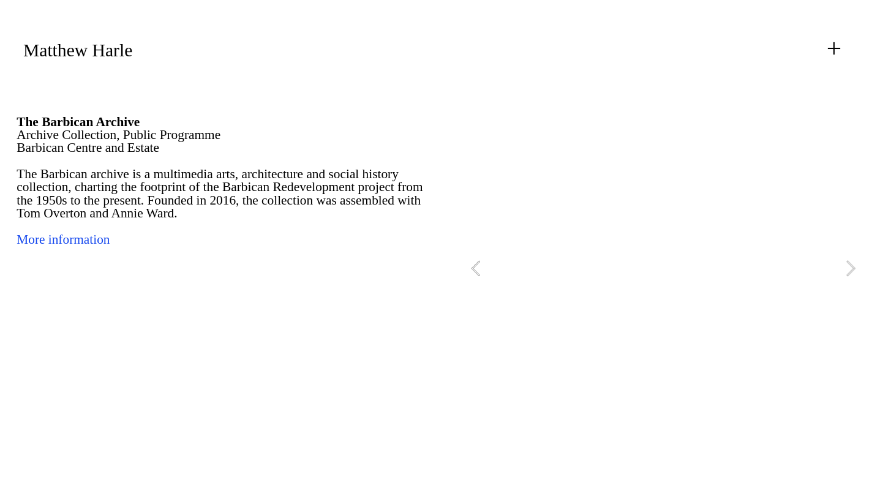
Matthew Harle (77, 50)
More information (63, 239)
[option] (663, 268)
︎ (834, 48)
